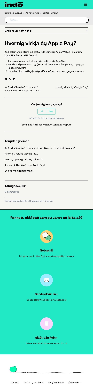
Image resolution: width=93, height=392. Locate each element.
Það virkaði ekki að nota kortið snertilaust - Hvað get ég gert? (40, 148)
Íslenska (75, 382)
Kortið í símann (50, 12)
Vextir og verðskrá (33, 382)
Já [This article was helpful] (41, 111)
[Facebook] (6, 79)
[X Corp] (10, 79)
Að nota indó (32, 12)
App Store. (61, 61)
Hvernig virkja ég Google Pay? (71, 87)
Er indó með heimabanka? (19, 170)
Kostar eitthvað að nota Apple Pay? (25, 165)
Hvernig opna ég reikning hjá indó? (23, 159)
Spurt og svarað (13, 12)
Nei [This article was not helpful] (51, 111)
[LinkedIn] (14, 79)
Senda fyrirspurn (61, 124)
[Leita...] (46, 20)
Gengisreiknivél (56, 382)
